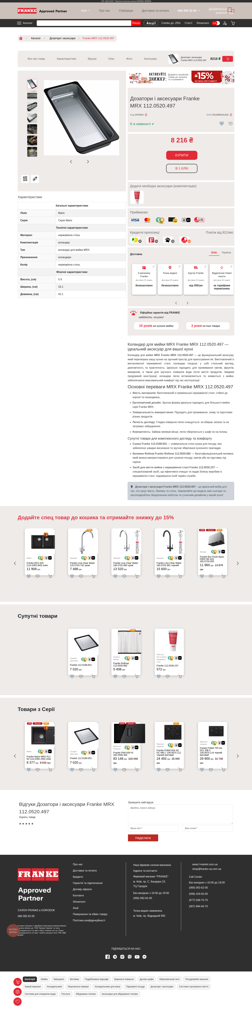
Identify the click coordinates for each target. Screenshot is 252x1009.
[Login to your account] (224, 23)
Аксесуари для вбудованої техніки (120, 1001)
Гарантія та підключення (88, 890)
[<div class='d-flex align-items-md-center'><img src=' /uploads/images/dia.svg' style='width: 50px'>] (52, 559)
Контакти (78, 902)
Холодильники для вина (107, 993)
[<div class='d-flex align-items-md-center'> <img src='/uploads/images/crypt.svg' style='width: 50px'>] (44, 559)
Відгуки (92, 58)
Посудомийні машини (196, 986)
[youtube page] (137, 964)
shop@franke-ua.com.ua (206, 876)
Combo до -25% (170, 23)
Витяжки (74, 986)
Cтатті (188, 23)
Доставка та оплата (155, 10)
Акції (76, 915)
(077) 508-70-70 (198, 907)
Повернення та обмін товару (90, 921)
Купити (181, 155)
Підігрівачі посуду (135, 993)
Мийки (44, 986)
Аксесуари (150, 58)
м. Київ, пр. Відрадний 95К (149, 923)
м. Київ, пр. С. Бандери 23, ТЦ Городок (149, 891)
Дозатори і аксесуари (162, 993)
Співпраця (126, 10)
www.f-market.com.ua (205, 871)
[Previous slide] (72, 162)
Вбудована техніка (86, 1001)
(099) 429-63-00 (198, 901)
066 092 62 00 (26, 923)
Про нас (104, 10)
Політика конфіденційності (89, 927)
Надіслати (143, 845)
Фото (129, 58)
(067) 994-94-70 (198, 913)
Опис (111, 58)
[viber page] (129, 964)
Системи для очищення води (40, 1001)
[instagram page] (122, 964)
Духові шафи (147, 986)
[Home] (42, 10)
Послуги (66, 1001)
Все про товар (36, 58)
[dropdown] (84, 11)
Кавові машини (33, 993)
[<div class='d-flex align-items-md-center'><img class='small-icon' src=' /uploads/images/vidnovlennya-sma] (186, 220)
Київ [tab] (214, 252)
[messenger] (144, 964)
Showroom (203, 23)
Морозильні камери (78, 993)
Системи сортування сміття (193, 993)
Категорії (30, 986)
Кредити (78, 884)
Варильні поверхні (124, 986)
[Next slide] (87, 162)
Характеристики (66, 58)
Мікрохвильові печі (169, 986)
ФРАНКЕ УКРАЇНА (144, 1)
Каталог (27, 23)
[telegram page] (115, 964)
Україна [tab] (226, 252)
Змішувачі (58, 986)
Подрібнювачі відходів (96, 986)
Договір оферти (82, 896)
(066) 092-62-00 (142, 905)
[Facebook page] (107, 964)
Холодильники (54, 993)
